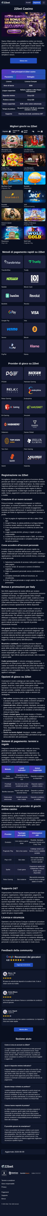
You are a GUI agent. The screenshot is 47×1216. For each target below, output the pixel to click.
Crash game (29, 131)
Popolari (7, 131)
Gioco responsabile (8, 1184)
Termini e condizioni (8, 1180)
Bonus (4, 1199)
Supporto (5, 1195)
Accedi (28, 2)
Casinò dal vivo (18, 131)
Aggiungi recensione (23, 965)
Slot (40, 131)
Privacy (4, 1187)
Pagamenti (5, 1192)
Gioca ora (23, 61)
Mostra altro (23, 1029)
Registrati (36, 2)
